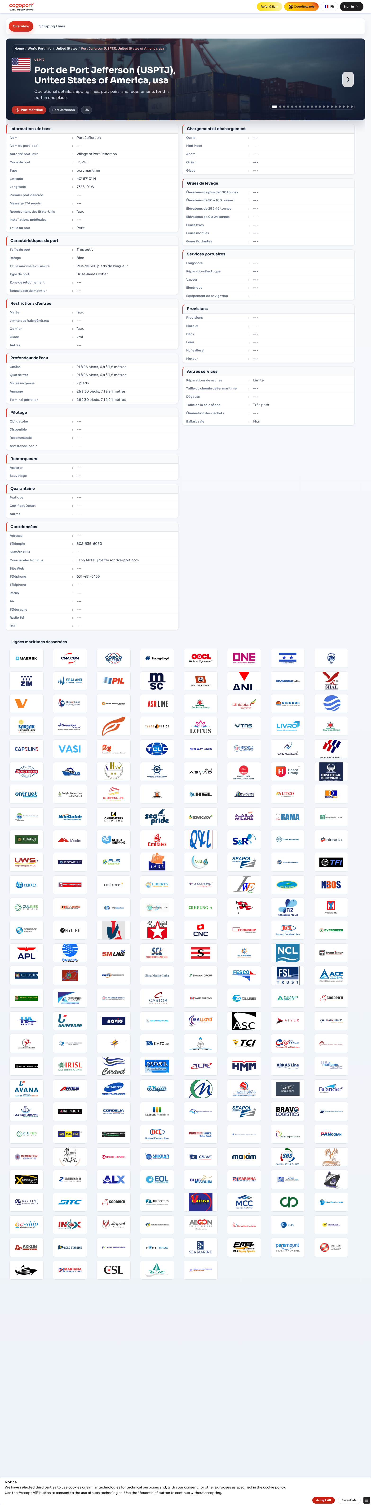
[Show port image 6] (296, 107)
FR (329, 6)
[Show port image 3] (284, 107)
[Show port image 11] (316, 107)
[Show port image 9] (308, 107)
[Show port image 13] (324, 107)
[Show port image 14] (328, 107)
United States (66, 49)
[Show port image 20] (352, 107)
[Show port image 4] (288, 107)
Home (19, 49)
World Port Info (40, 49)
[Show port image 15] (332, 107)
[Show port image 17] (340, 107)
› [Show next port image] (348, 79)
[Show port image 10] (312, 107)
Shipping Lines (52, 26)
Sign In (352, 6)
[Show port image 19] (348, 107)
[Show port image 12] (320, 107)
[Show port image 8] (304, 107)
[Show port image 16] (336, 107)
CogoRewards (301, 6)
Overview (21, 26)
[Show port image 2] (280, 107)
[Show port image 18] (344, 107)
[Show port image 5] (292, 107)
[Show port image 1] (274, 107)
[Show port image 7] (300, 107)
